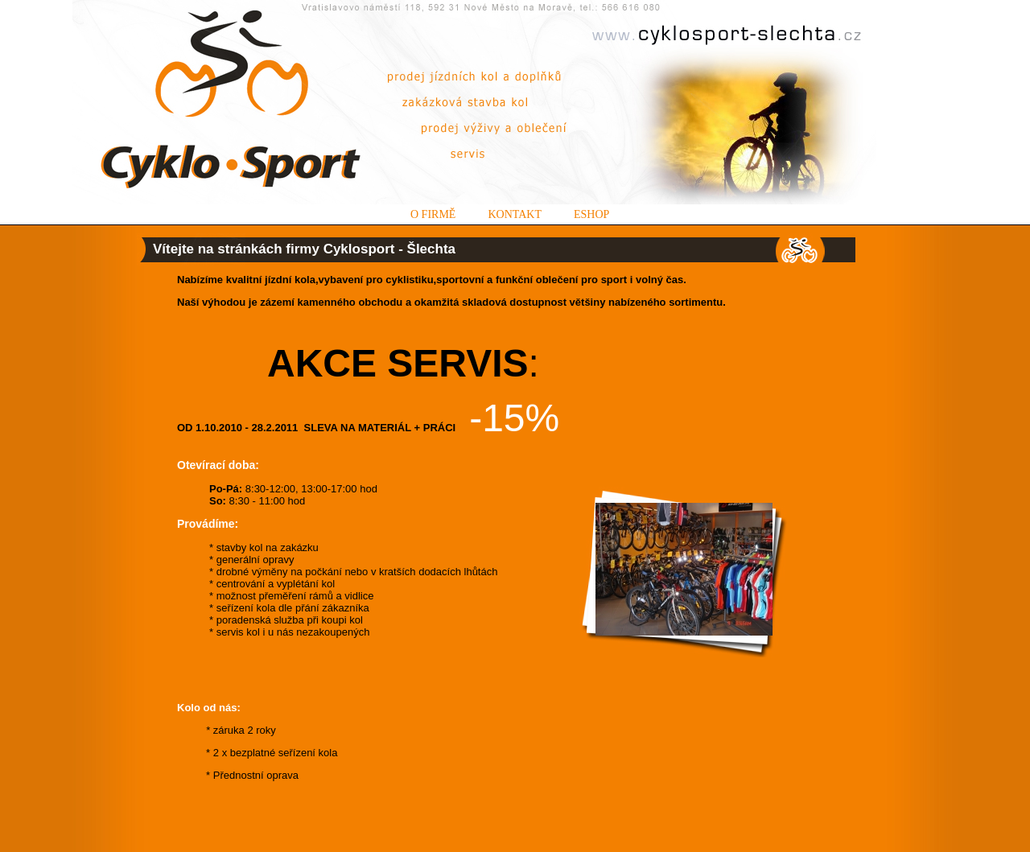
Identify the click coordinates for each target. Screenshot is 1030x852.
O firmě (432, 214)
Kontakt (515, 214)
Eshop (591, 214)
